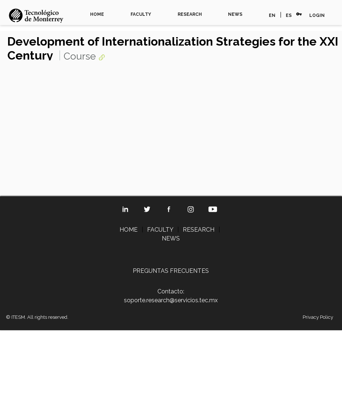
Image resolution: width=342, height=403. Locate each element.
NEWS (235, 14)
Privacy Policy (318, 317)
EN (272, 15)
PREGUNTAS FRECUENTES (171, 270)
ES (289, 15)
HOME (97, 14)
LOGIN (317, 15)
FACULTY (141, 14)
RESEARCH (190, 14)
